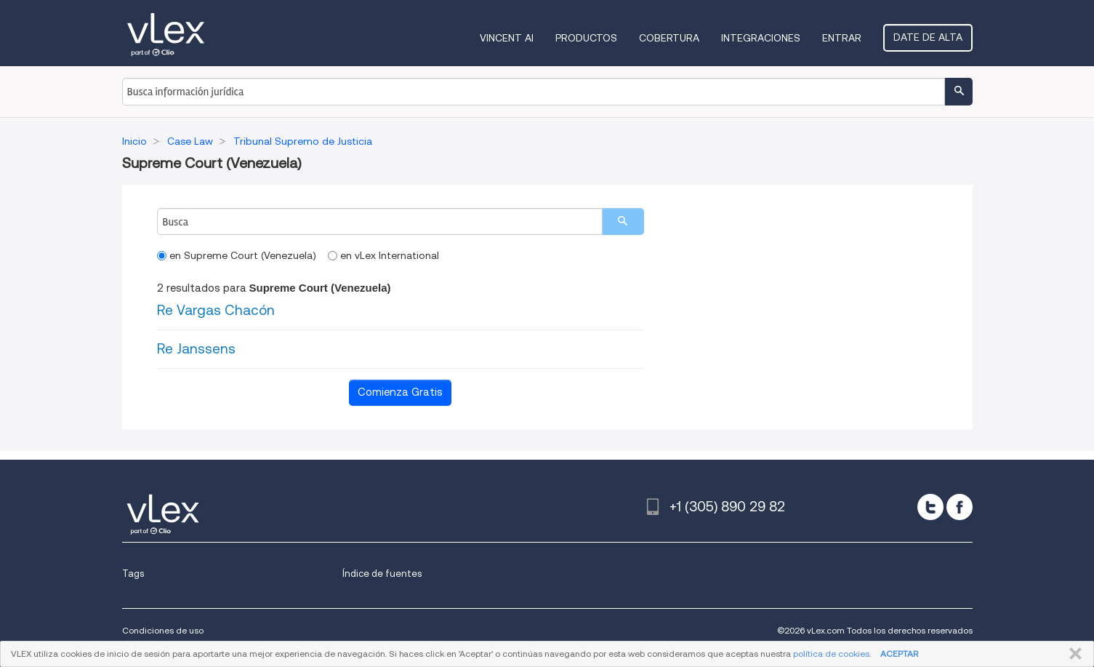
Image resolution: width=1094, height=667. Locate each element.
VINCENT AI (507, 38)
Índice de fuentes (382, 573)
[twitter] (930, 507)
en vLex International (383, 255)
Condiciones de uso (163, 630)
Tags (133, 573)
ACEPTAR (899, 653)
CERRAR (1072, 654)
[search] (623, 221)
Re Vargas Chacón (216, 310)
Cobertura (669, 38)
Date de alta (927, 37)
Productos (586, 38)
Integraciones (760, 38)
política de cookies (831, 653)
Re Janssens (196, 348)
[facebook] (959, 507)
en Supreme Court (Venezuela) (236, 255)
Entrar (841, 38)
